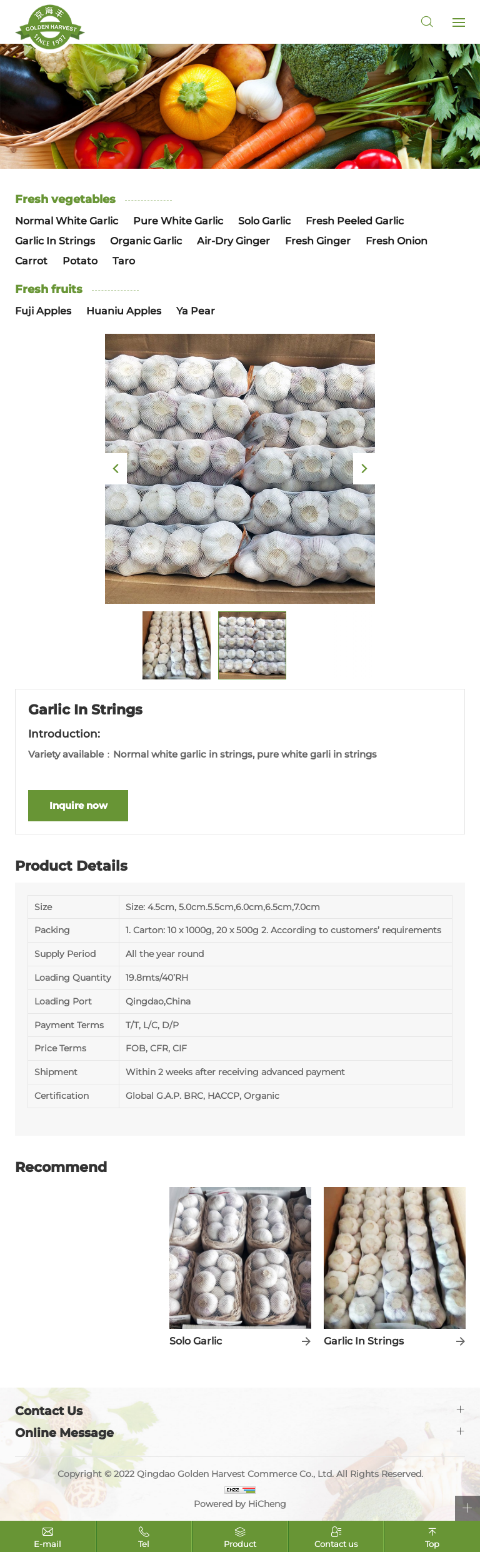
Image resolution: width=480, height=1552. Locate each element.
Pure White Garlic (178, 221)
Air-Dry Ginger (233, 241)
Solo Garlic (264, 221)
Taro (123, 261)
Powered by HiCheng (240, 1503)
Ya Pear (195, 311)
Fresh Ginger (318, 241)
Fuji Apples (43, 311)
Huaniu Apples (123, 311)
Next (364, 468)
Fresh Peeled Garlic (355, 221)
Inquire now (78, 805)
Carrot (31, 261)
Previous (116, 468)
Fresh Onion (397, 241)
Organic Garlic (146, 241)
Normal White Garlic (66, 221)
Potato (80, 261)
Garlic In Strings (55, 241)
